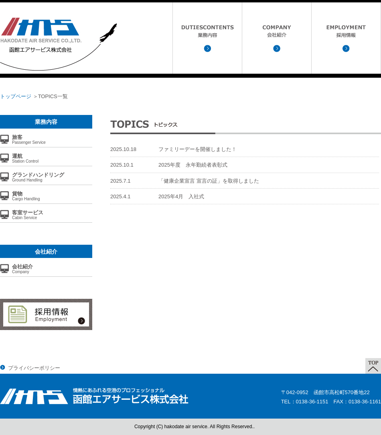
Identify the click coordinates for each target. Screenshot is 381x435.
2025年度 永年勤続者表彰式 (192, 165)
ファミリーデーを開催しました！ (197, 149)
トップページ (15, 96)
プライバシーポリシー (34, 368)
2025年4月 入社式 (181, 196)
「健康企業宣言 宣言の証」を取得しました (208, 181)
